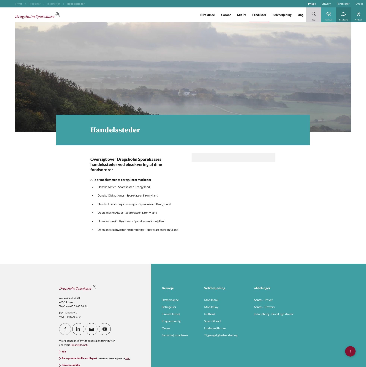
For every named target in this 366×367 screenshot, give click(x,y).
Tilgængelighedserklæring (220, 335)
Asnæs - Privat (263, 299)
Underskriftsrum (215, 328)
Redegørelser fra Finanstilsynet (79, 358)
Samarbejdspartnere (175, 335)
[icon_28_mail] (91, 329)
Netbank (209, 314)
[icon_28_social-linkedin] (78, 329)
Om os (166, 328)
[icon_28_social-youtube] (105, 329)
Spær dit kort (212, 321)
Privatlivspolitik (71, 365)
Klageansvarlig (171, 321)
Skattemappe (170, 299)
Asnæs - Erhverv (264, 307)
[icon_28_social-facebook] (65, 329)
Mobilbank (211, 299)
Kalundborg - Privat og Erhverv (274, 314)
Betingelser (169, 307)
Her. (127, 358)
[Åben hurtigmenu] (350, 351)
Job (64, 351)
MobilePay (211, 307)
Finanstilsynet (171, 314)
